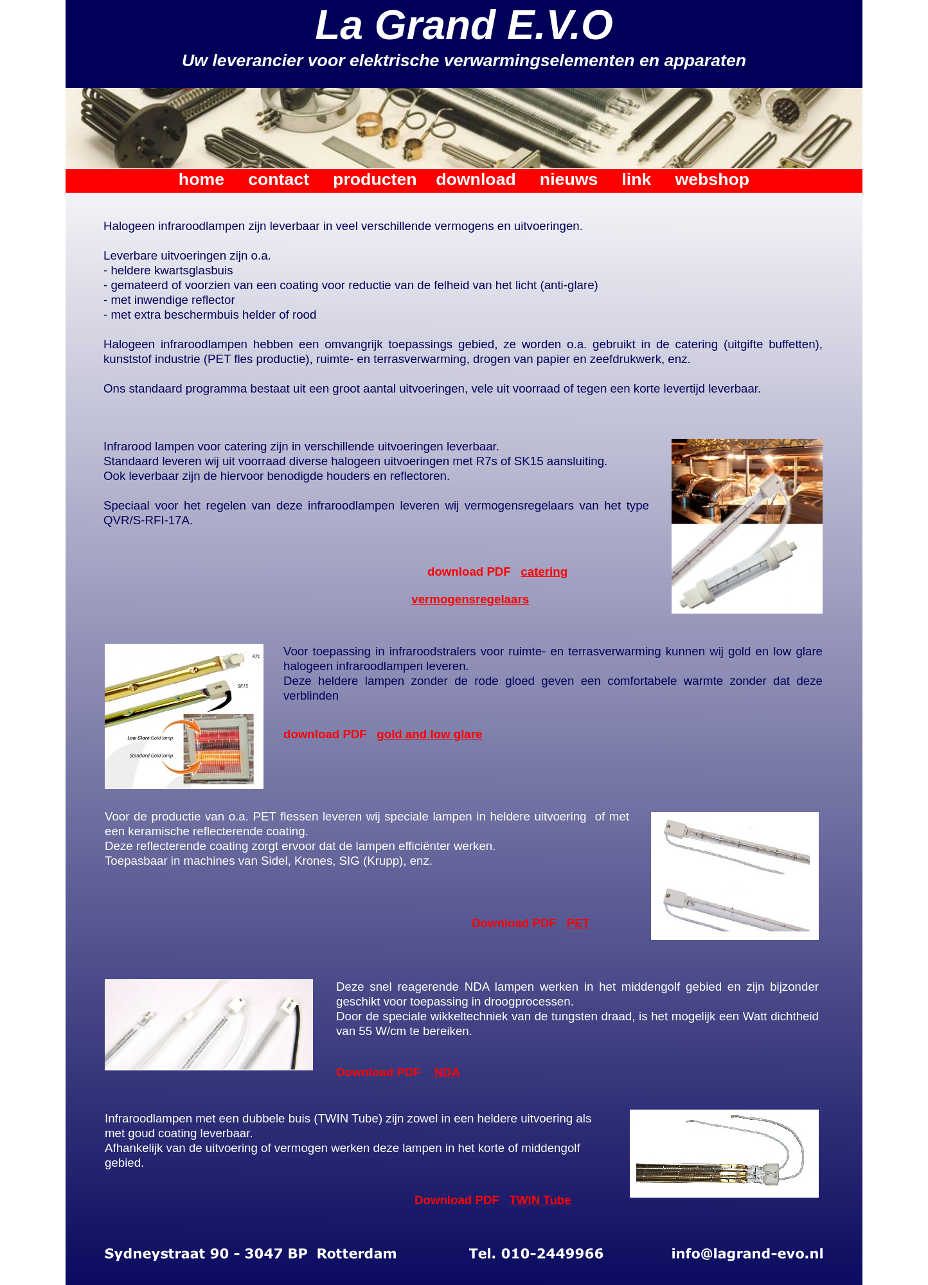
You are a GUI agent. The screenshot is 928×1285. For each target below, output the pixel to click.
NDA (447, 1072)
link (636, 179)
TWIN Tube (540, 1200)
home (201, 179)
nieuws (569, 179)
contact (278, 179)
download (476, 179)
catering (544, 571)
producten (374, 179)
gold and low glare (429, 734)
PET (577, 923)
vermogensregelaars (470, 599)
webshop (712, 179)
